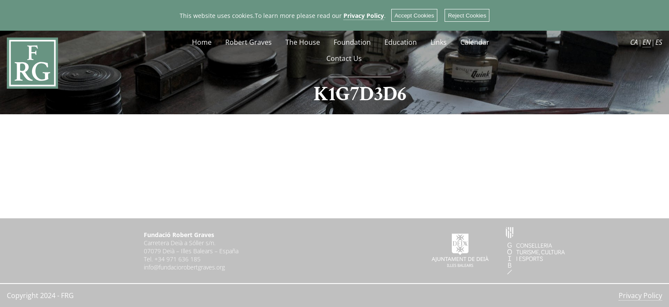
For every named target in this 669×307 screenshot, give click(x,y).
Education (400, 42)
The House (302, 42)
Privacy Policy (363, 16)
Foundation (352, 42)
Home (202, 42)
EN (647, 42)
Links (438, 42)
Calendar (474, 42)
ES (658, 42)
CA (634, 42)
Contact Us (344, 58)
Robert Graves (248, 42)
